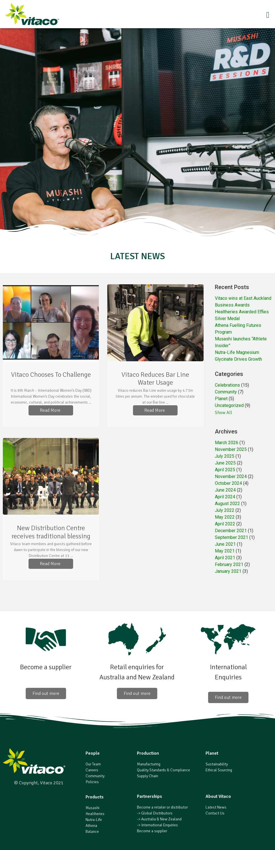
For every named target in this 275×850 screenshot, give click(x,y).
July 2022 (224, 510)
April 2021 (225, 557)
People (93, 753)
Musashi (92, 807)
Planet (221, 398)
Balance (92, 831)
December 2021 (231, 530)
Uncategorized (229, 405)
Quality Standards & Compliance (163, 770)
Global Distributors (157, 813)
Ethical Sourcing (219, 770)
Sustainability (217, 764)
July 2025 (224, 456)
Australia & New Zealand (161, 819)
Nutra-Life (94, 819)
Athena (91, 825)
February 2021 (229, 564)
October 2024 (228, 483)
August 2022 (227, 503)
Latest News (216, 807)
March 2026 (226, 442)
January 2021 (228, 571)
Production (148, 753)
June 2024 (225, 490)
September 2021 (231, 537)
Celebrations (227, 385)
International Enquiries (159, 825)
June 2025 (225, 463)
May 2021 (225, 551)
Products (95, 797)
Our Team (93, 764)
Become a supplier (152, 831)
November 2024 (231, 476)
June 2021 (225, 544)
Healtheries (95, 813)
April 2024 (225, 496)
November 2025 (231, 449)
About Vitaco (218, 796)
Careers (92, 770)
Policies (92, 781)
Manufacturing (148, 764)
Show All (223, 412)
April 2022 (225, 524)
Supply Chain (147, 776)
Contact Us (215, 813)
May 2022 (225, 517)
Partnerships (149, 796)
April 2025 (225, 469)
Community (226, 392)
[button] (168, 15)
